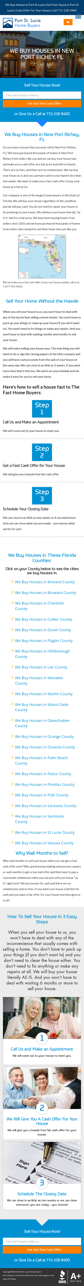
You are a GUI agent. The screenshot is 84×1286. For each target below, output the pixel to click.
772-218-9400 (67, 10)
